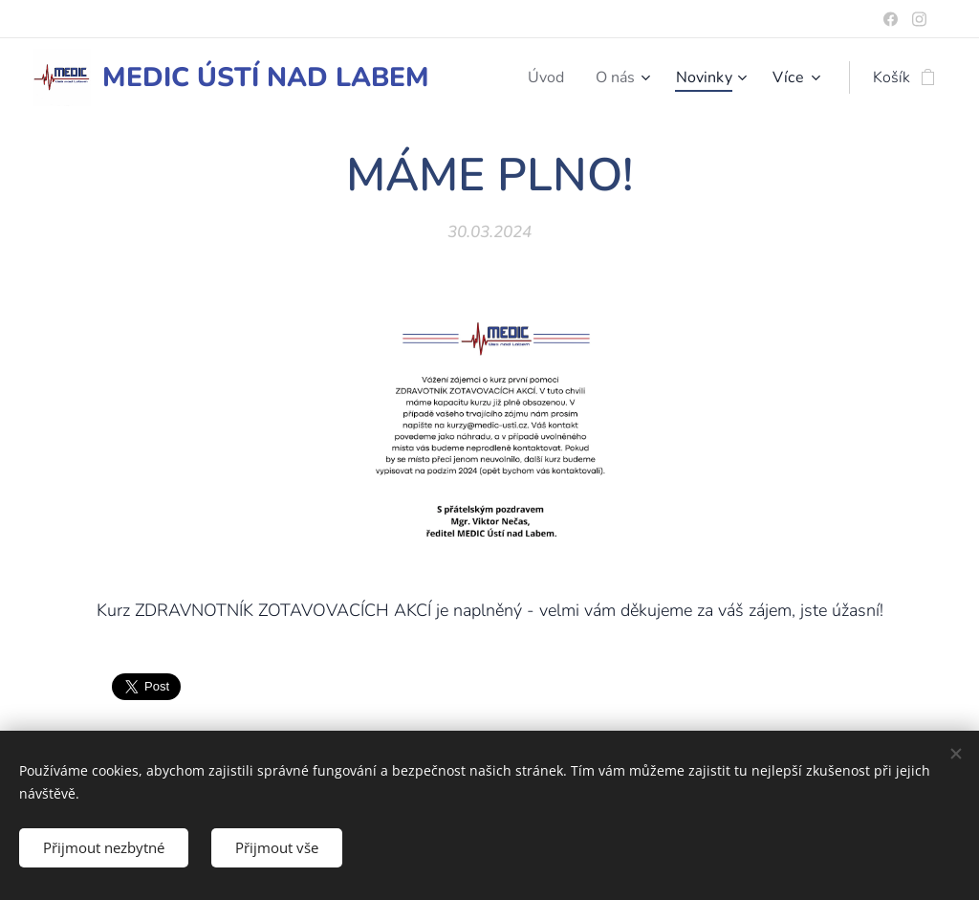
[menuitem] (543, 77)
